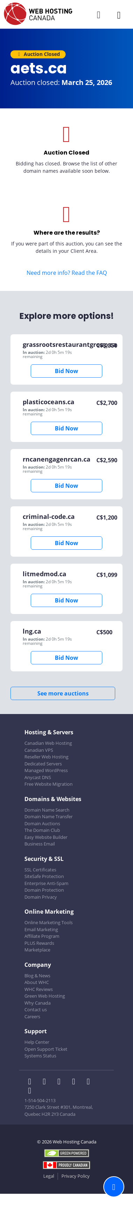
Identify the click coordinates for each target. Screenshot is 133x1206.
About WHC (36, 982)
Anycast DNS (37, 777)
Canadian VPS (38, 750)
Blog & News (37, 975)
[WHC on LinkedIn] (61, 1082)
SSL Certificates (40, 869)
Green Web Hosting (44, 996)
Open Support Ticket (45, 1049)
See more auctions (63, 693)
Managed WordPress (46, 770)
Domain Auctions (42, 823)
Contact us (35, 1009)
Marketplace (37, 950)
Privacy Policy (75, 1176)
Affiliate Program (41, 936)
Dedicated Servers (43, 764)
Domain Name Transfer (48, 816)
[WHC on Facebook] (31, 1082)
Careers (32, 1016)
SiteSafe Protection (44, 876)
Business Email (39, 844)
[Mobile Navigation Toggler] (119, 14)
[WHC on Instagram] (75, 1082)
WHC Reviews (38, 989)
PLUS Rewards (39, 943)
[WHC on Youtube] (89, 1082)
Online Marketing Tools (48, 922)
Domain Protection (44, 890)
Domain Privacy (40, 897)
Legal (48, 1176)
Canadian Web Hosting (48, 743)
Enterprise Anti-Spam (46, 883)
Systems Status (40, 1055)
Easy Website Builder (45, 837)
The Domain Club (42, 830)
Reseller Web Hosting (46, 757)
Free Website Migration (48, 784)
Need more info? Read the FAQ (67, 273)
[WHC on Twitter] (46, 1082)
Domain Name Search (46, 810)
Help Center (36, 1042)
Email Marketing (41, 929)
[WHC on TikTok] (31, 1091)
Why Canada (37, 1003)
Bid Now (66, 371)
